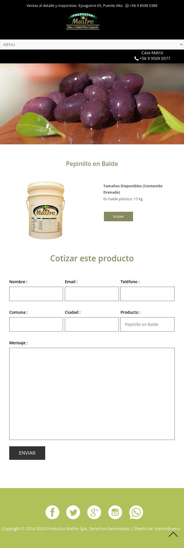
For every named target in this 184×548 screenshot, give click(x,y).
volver (118, 216)
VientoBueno (167, 528)
